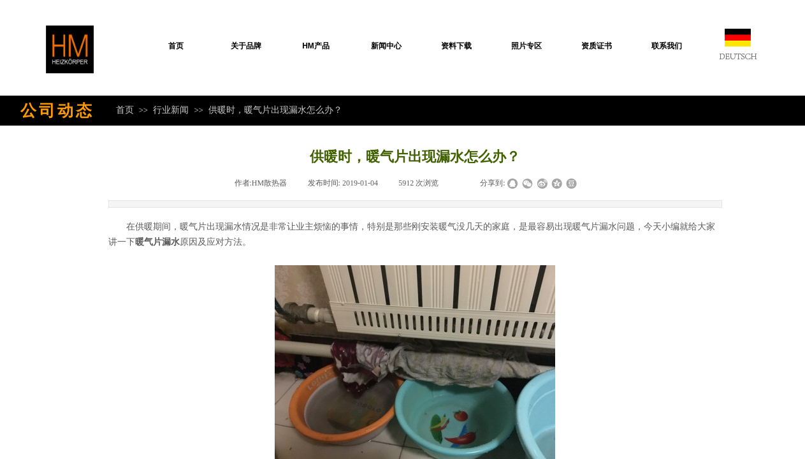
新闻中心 (386, 45)
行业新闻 (171, 110)
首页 (176, 45)
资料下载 (456, 45)
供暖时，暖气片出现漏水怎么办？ (275, 110)
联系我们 (666, 45)
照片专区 (526, 45)
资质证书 (596, 45)
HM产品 (316, 45)
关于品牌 (246, 45)
